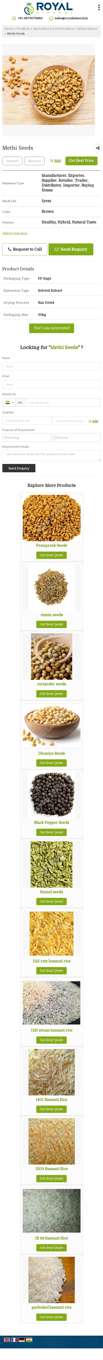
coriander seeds (51, 684)
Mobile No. (9, 394)
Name (6, 358)
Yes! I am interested (51, 328)
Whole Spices (87, 28)
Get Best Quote (51, 555)
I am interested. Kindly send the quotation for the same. (51, 455)
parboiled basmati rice (51, 1307)
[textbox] (35, 161)
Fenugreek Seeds (51, 546)
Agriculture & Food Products (53, 28)
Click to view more (15, 233)
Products (23, 28)
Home (9, 28)
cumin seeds (52, 615)
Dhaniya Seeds (51, 753)
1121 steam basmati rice (51, 1030)
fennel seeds (51, 892)
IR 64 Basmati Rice (51, 1238)
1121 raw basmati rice (52, 961)
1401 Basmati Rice (51, 1100)
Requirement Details (15, 446)
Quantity (7, 412)
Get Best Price (81, 161)
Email (5, 376)
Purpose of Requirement (18, 430)
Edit (55, 161)
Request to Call (25, 249)
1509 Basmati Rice (51, 1169)
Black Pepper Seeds (51, 823)
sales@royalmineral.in (71, 18)
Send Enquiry (71, 249)
